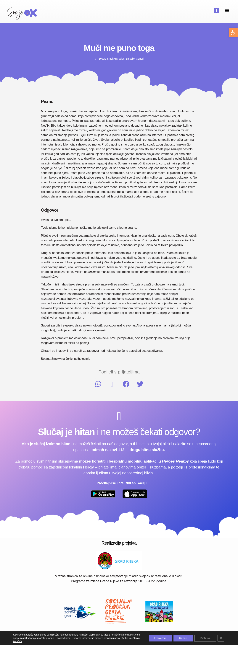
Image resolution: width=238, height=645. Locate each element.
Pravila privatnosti (148, 637)
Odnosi (140, 58)
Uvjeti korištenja (122, 637)
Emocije (130, 58)
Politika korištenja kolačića (180, 637)
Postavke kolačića (212, 637)
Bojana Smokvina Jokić (111, 58)
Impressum (101, 637)
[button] (233, 32)
